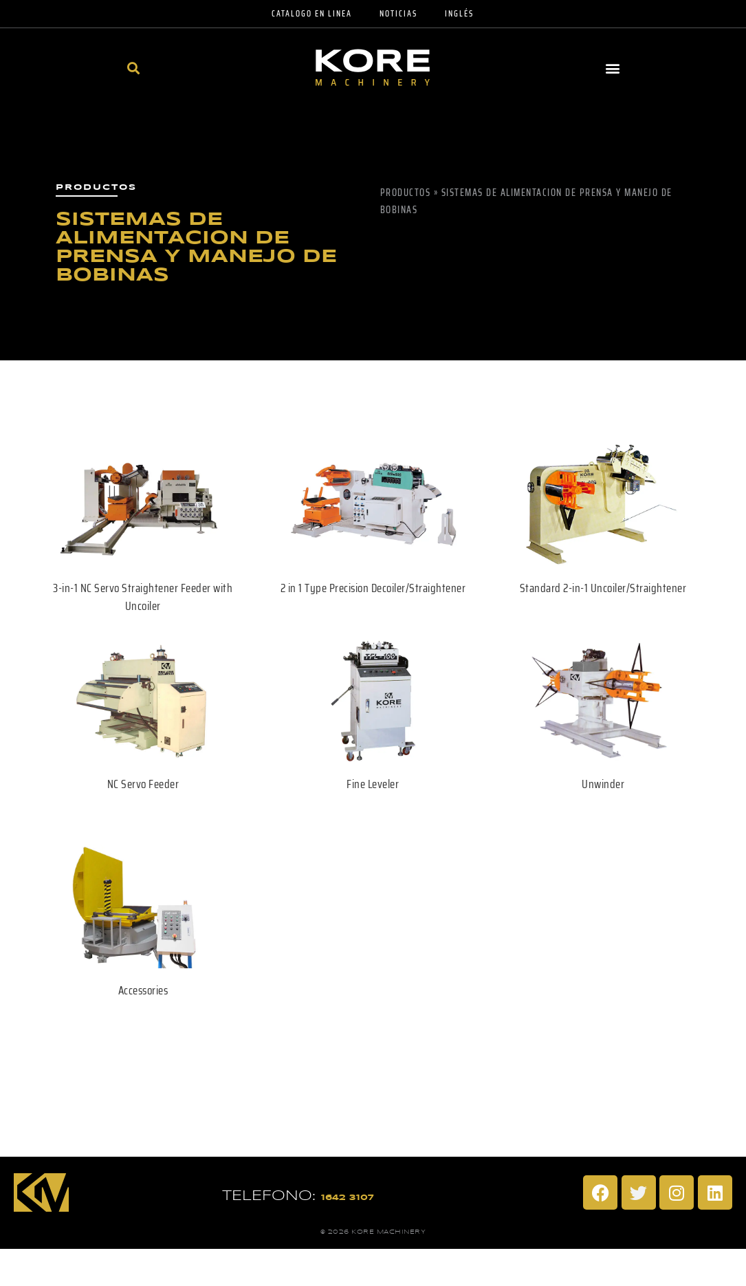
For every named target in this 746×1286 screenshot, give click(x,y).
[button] (133, 67)
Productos (405, 192)
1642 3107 (347, 1197)
